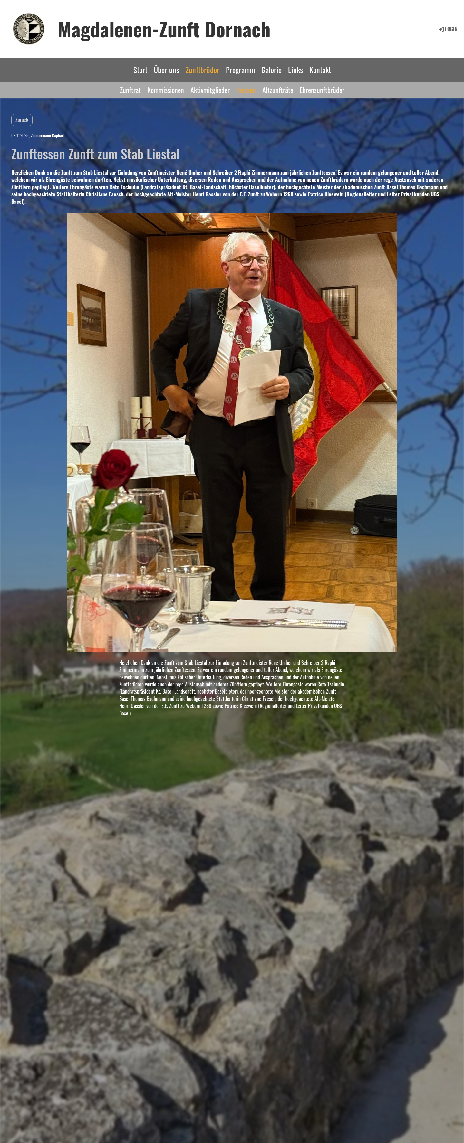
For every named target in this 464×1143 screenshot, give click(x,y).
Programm (240, 69)
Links (295, 69)
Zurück (21, 120)
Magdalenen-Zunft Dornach (164, 28)
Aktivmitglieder (210, 90)
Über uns (166, 69)
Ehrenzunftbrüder (322, 90)
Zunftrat (130, 90)
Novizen (246, 90)
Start (140, 69)
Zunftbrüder (202, 69)
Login (448, 29)
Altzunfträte (277, 90)
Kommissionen (165, 90)
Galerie (271, 69)
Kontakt (320, 69)
